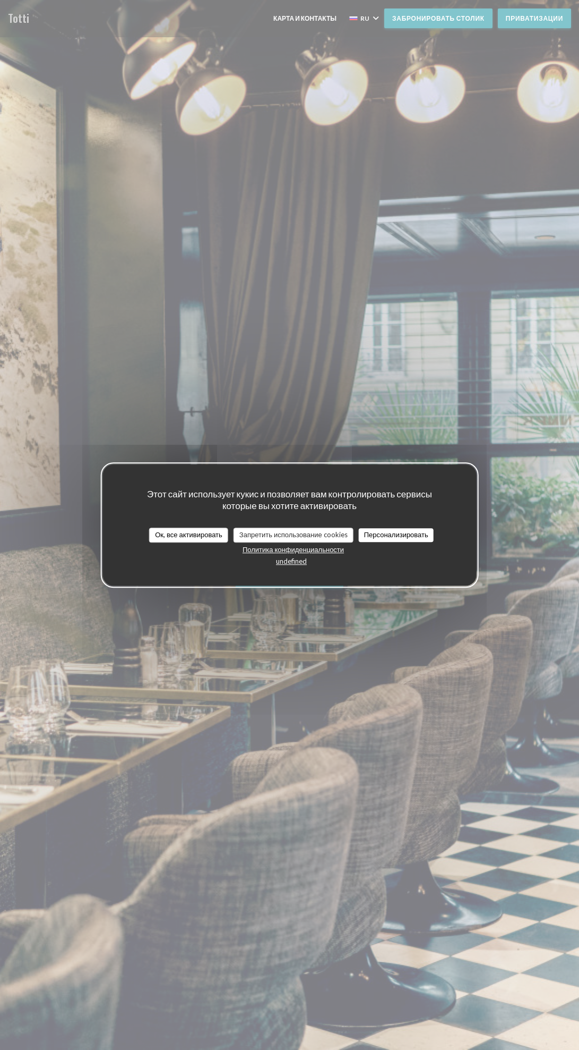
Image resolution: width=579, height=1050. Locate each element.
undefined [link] (291, 561)
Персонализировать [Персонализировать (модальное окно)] (396, 534)
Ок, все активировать (188, 534)
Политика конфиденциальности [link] (293, 549)
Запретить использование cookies (293, 534)
